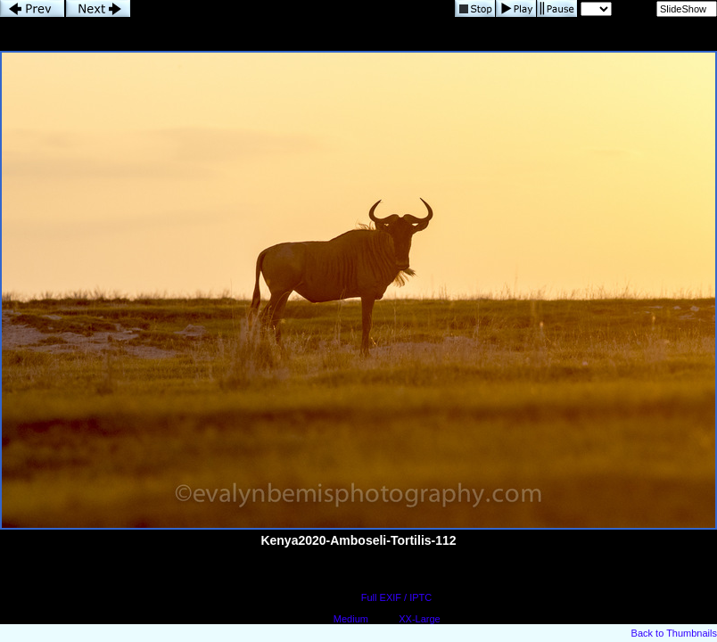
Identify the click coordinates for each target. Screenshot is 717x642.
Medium (351, 618)
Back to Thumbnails (674, 633)
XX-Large (419, 618)
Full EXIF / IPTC (396, 597)
